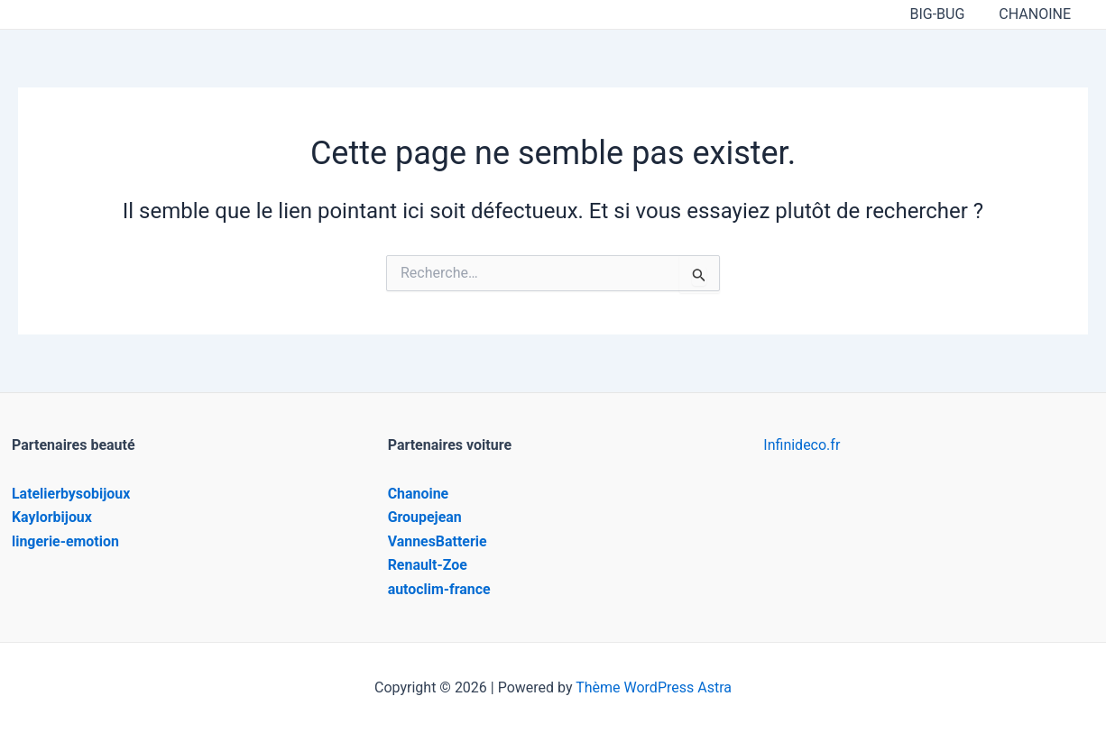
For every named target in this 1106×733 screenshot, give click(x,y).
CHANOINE (1037, 14)
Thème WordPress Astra (654, 687)
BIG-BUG (944, 14)
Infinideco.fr (801, 445)
